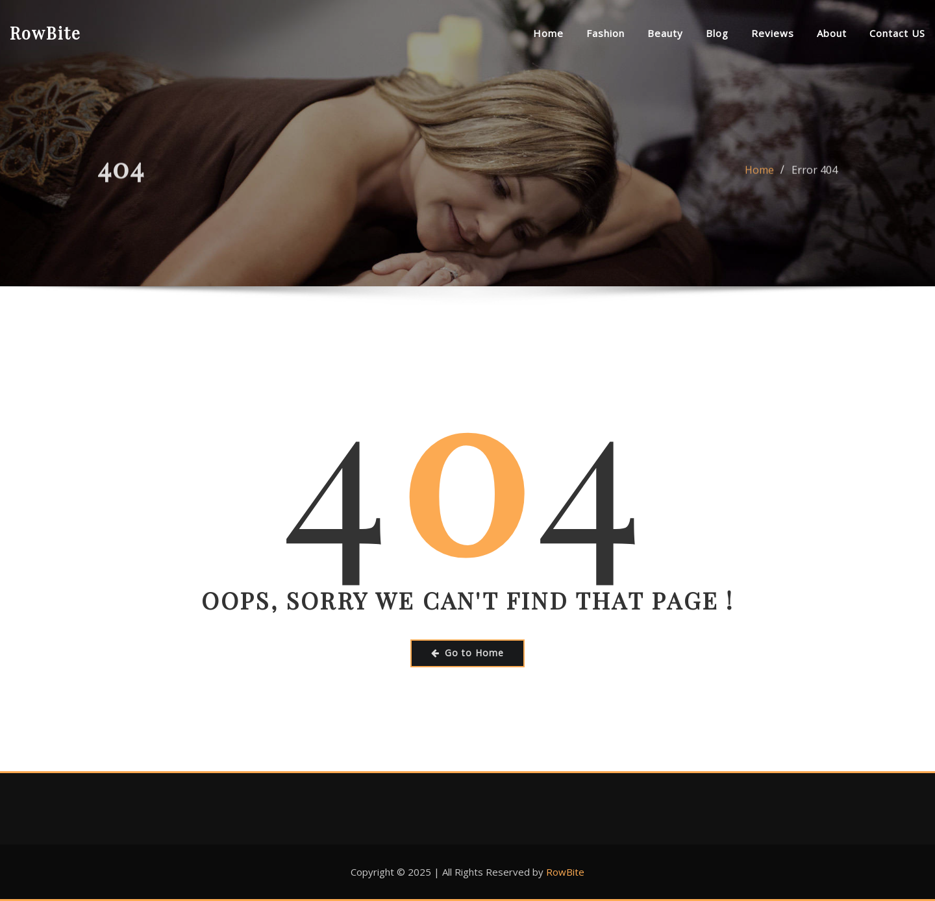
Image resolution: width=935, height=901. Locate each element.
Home (548, 33)
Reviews (772, 33)
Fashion (605, 33)
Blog (717, 33)
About (832, 33)
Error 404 (815, 174)
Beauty (665, 33)
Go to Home (467, 653)
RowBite (45, 32)
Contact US (897, 33)
